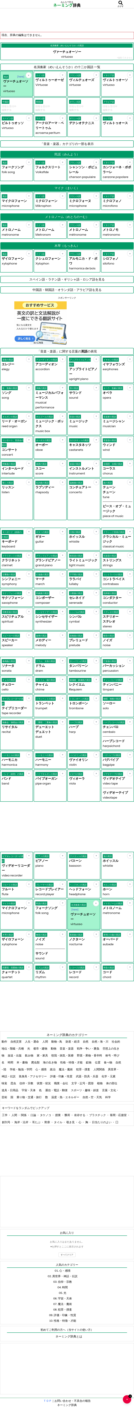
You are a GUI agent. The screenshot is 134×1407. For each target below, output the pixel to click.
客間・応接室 (118, 1115)
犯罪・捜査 (83, 1069)
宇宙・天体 (29, 1090)
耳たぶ (36, 1122)
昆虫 (13, 1083)
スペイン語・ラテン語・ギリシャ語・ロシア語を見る (67, 279)
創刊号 (6, 1122)
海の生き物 (50, 1062)
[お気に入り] (29, 75)
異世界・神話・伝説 (64, 1276)
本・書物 (22, 1062)
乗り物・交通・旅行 (29, 1097)
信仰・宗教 (26, 1083)
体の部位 (112, 1083)
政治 (53, 1069)
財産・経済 (73, 1041)
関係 (24, 1115)
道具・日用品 (10, 1090)
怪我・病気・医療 (62, 1055)
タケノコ (46, 1115)
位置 (98, 1062)
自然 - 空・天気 (92, 1097)
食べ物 (108, 1062)
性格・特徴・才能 (71, 1062)
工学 (5, 1115)
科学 (108, 1097)
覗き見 (70, 1122)
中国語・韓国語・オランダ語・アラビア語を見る (67, 290)
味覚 (5, 1083)
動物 (54, 1048)
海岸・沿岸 (21, 1122)
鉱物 (89, 1062)
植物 (100, 1083)
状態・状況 (44, 1083)
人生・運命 (32, 1041)
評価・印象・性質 (61, 1076)
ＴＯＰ (47, 1400)
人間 (45, 1041)
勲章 (47, 1122)
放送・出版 (15, 1055)
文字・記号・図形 (82, 1083)
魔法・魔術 (66, 1069)
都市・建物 (40, 1048)
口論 (34, 1115)
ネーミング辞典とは (68, 1336)
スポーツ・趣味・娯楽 (85, 1090)
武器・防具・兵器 (87, 1076)
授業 (58, 1115)
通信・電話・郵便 (56, 1090)
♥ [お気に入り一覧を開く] (128, 1398)
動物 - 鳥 (57, 1041)
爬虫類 (35, 1062)
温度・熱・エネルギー (65, 1097)
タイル (58, 1122)
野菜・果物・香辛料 (90, 1055)
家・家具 (43, 1055)
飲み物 (29, 1055)
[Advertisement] (67, 20)
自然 (86, 1041)
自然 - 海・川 (100, 1041)
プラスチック (97, 1115)
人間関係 (99, 1069)
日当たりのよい (102, 1122)
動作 (5, 1041)
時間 (11, 1062)
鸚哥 (68, 1115)
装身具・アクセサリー (33, 1076)
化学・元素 (109, 1076)
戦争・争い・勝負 (88, 1048)
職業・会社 (61, 1083)
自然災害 (16, 1041)
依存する (80, 1115)
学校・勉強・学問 (21, 1069)
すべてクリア (67, 1254)
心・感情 (41, 1069)
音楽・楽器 (67, 1048)
